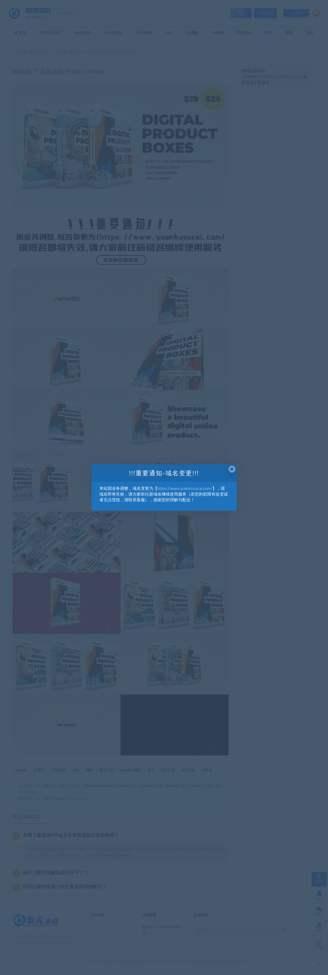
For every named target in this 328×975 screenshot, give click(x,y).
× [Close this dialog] (232, 469)
